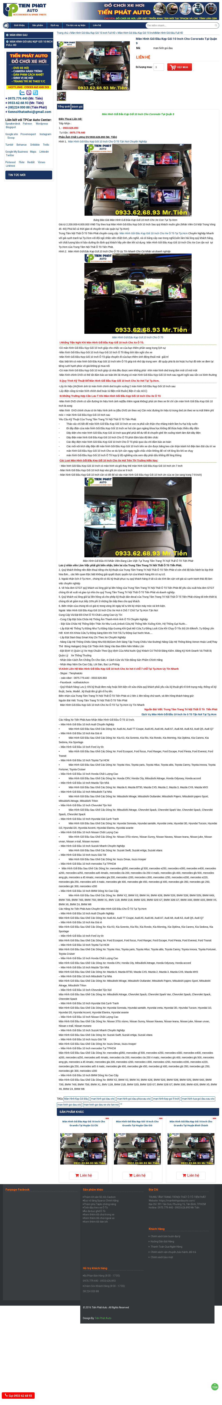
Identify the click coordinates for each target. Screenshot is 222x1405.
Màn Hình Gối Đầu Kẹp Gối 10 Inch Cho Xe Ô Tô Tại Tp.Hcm (154, 233)
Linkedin (44, 151)
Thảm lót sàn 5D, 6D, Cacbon (100, 1197)
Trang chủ (62, 32)
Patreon (27, 123)
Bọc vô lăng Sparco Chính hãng (101, 1200)
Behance (22, 144)
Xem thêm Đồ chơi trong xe (99, 1214)
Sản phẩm (37, 25)
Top (214, 1386)
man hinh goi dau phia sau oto (134, 1098)
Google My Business (16, 151)
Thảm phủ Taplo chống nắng (100, 1204)
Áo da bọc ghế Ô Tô (94, 1211)
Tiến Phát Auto (103, 1318)
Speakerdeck (12, 123)
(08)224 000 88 (19, 107)
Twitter (10, 155)
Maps (33, 151)
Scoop (11, 137)
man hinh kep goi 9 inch (166, 1098)
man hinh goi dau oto (103, 1098)
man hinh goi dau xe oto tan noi (101, 1104)
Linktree (10, 165)
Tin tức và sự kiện (75, 25)
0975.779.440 (18, 98)
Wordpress (42, 123)
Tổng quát (64, 106)
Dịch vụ (55, 25)
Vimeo (41, 162)
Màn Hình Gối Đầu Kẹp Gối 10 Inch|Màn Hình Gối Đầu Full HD (150, 32)
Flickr (22, 162)
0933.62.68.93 (18, 103)
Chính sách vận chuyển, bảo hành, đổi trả (173, 1252)
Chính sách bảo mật (162, 1257)
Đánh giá (77, 106)
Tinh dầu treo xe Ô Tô (96, 1207)
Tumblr (9, 144)
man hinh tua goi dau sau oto (198, 1098)
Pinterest (10, 162)
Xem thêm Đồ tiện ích (96, 1221)
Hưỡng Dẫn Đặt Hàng (162, 1241)
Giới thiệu (19, 25)
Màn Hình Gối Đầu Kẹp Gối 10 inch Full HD (92, 32)
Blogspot (11, 127)
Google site (11, 134)
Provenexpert (28, 134)
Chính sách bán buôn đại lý (165, 1236)
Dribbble (35, 144)
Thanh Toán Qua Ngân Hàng (166, 1247)
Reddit (31, 162)
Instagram (45, 134)
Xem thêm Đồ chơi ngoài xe (99, 1218)
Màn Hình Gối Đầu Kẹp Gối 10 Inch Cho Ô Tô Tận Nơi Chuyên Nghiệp (107, 141)
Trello (46, 144)
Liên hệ (97, 25)
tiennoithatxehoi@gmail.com (29, 112)
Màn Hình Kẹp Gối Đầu (76, 1098)
